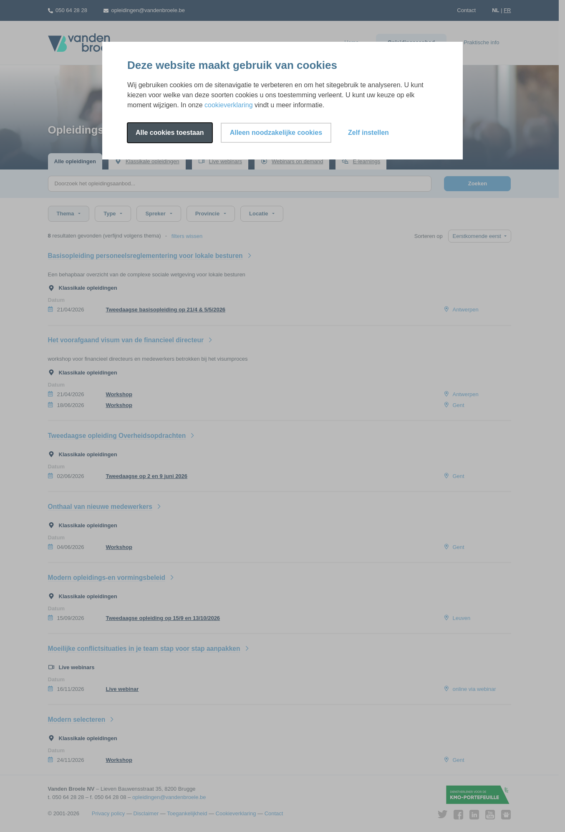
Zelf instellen (368, 132)
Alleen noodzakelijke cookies (276, 132)
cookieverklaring (228, 105)
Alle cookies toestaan (170, 132)
